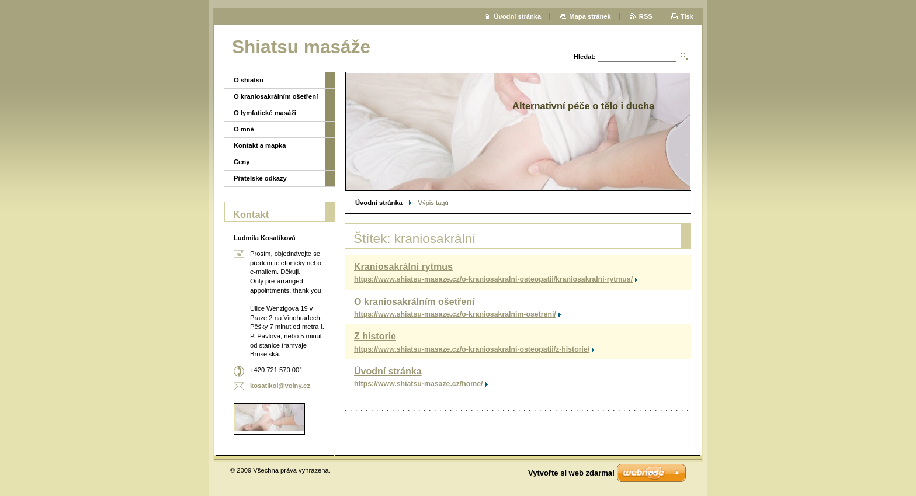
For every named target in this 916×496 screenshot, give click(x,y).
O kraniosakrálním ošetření (414, 302)
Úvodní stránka (379, 202)
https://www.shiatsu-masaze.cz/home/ (418, 384)
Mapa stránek (590, 16)
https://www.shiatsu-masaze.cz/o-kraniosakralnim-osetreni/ (455, 314)
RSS (646, 16)
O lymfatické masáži (265, 112)
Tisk (687, 16)
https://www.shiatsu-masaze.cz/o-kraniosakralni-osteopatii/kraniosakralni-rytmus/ (493, 279)
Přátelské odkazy (260, 178)
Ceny (241, 161)
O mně (244, 129)
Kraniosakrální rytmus (403, 267)
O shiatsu (248, 80)
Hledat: (585, 56)
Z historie (375, 336)
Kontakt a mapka (260, 145)
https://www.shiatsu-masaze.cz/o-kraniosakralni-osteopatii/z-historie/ (471, 349)
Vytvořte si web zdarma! (571, 473)
